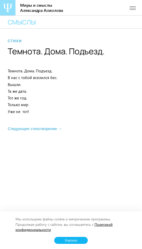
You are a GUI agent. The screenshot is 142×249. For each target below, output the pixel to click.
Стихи (15, 41)
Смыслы (22, 22)
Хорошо (71, 240)
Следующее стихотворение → (35, 128)
